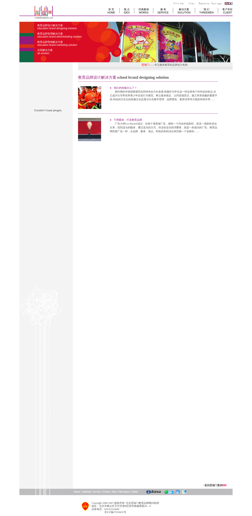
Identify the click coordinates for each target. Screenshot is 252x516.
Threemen (123, 491)
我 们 (206, 11)
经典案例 (144, 11)
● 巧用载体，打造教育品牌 (126, 119)
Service (97, 491)
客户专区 (227, 11)
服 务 (163, 11)
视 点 (127, 11)
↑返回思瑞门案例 (212, 485)
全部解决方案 (45, 52)
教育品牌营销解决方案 (57, 43)
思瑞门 (143, 64)
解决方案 (183, 11)
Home (60, 491)
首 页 (111, 11)
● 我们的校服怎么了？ (123, 87)
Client (134, 491)
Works (106, 491)
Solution (86, 491)
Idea (114, 491)
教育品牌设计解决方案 (57, 27)
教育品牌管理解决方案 (59, 35)
